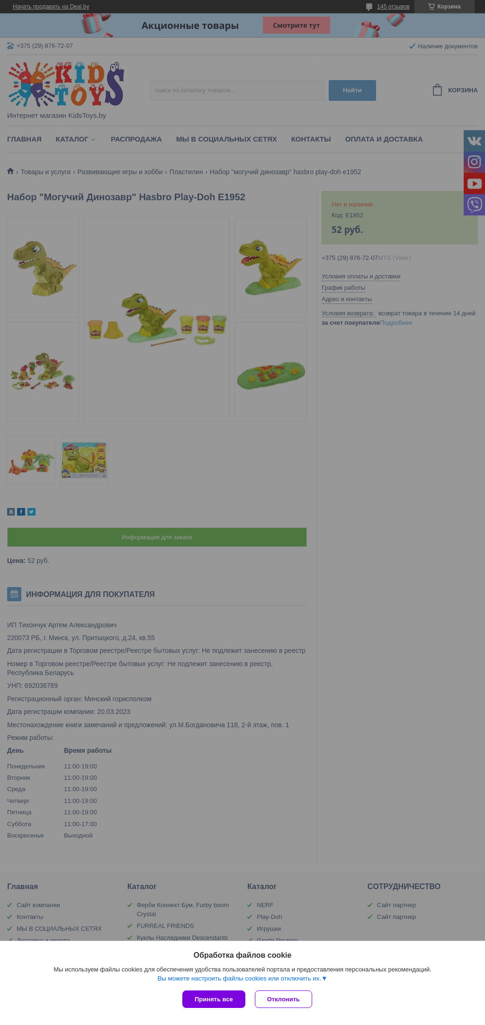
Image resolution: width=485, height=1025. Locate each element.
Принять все (214, 999)
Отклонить (283, 999)
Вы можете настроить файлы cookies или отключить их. (239, 978)
